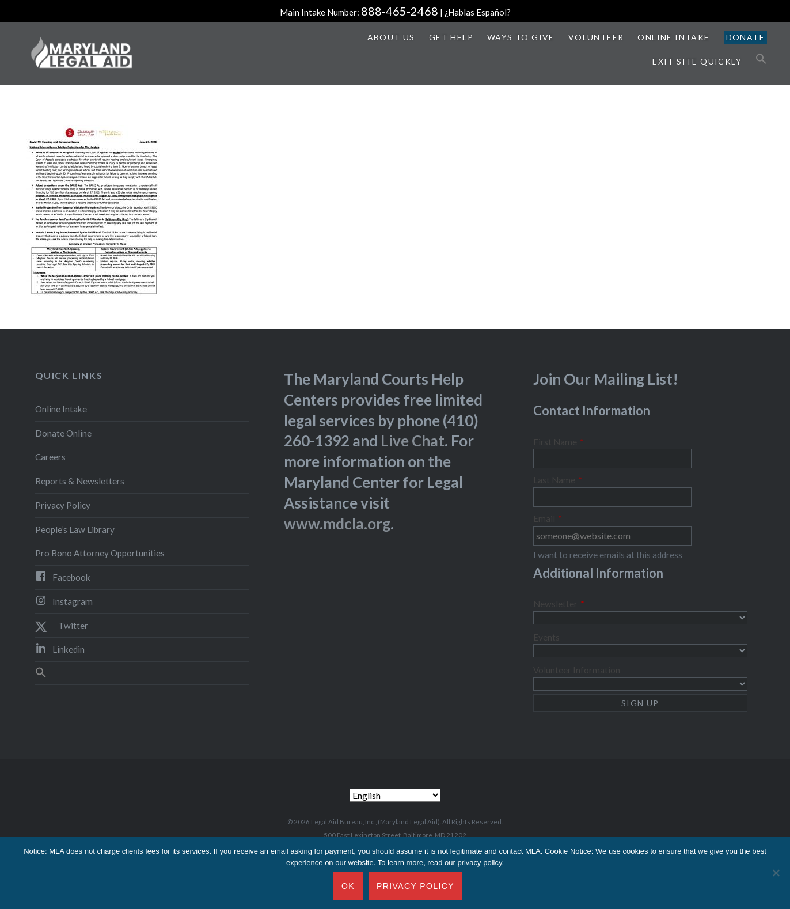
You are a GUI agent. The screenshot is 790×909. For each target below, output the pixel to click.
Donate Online (63, 433)
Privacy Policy (62, 505)
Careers (50, 457)
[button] (761, 59)
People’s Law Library (75, 529)
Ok (348, 886)
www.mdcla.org (337, 523)
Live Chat (413, 440)
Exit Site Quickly (697, 61)
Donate (745, 37)
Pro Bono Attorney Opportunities (100, 553)
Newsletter (558, 604)
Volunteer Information (576, 670)
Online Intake (673, 37)
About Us (391, 37)
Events (546, 637)
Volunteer (596, 37)
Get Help (451, 37)
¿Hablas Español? (478, 12)
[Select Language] (395, 795)
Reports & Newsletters (79, 481)
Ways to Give (520, 37)
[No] (775, 873)
